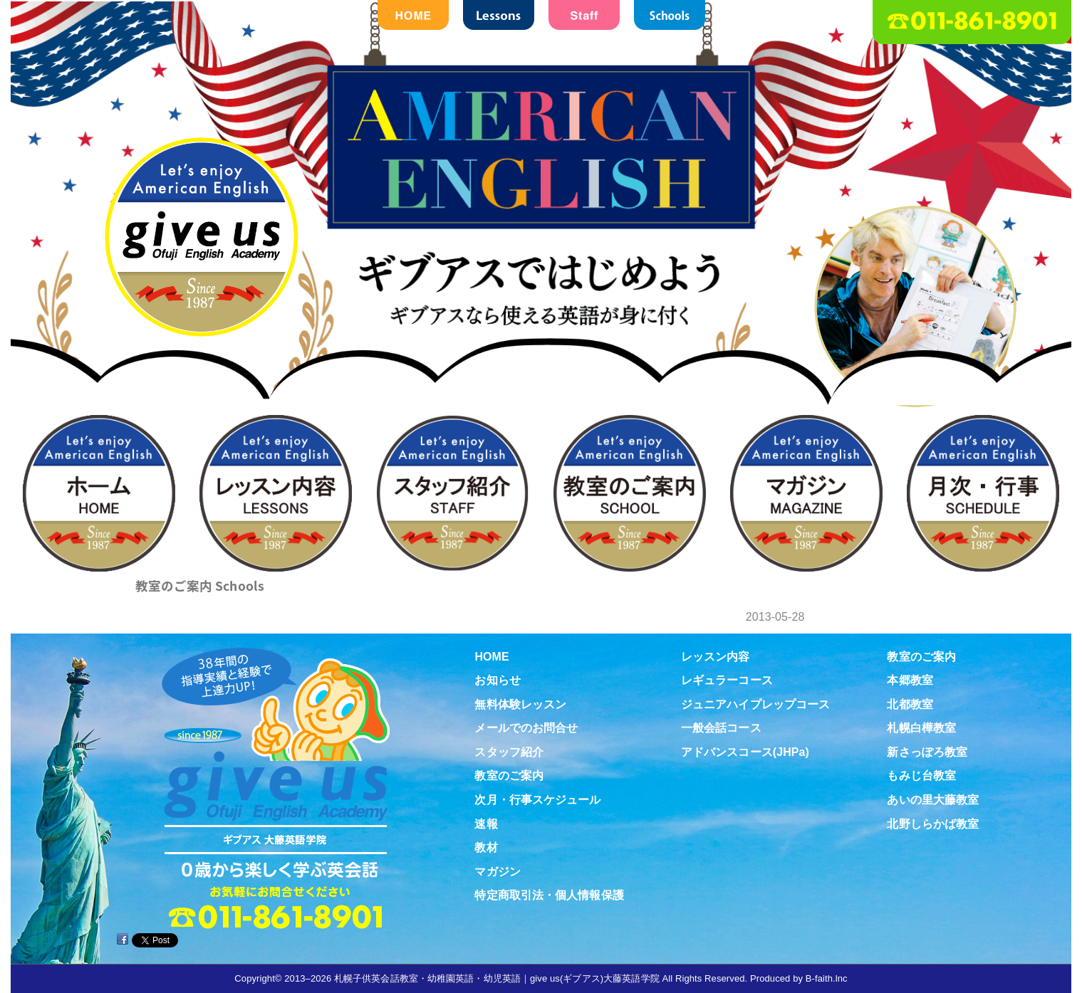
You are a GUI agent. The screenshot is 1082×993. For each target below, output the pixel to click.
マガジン (497, 872)
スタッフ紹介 (508, 752)
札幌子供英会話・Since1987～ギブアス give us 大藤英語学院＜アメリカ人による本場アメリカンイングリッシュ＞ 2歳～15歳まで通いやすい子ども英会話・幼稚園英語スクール (541, 256)
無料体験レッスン (520, 704)
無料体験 (1040, 462)
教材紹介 (1040, 591)
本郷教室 (909, 680)
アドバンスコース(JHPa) (745, 752)
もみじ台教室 (921, 775)
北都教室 (909, 704)
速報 (485, 824)
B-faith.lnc (827, 978)
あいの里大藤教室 (933, 800)
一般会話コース (721, 728)
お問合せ (1040, 333)
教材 (485, 847)
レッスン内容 (715, 657)
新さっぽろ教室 (927, 752)
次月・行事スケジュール (537, 800)
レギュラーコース (727, 680)
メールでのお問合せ (526, 728)
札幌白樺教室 (921, 728)
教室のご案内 (199, 586)
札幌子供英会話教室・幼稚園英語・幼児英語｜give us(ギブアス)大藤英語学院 (497, 978)
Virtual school (1040, 721)
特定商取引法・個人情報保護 (548, 895)
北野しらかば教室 (933, 824)
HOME (491, 657)
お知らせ (497, 680)
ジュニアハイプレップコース (755, 704)
